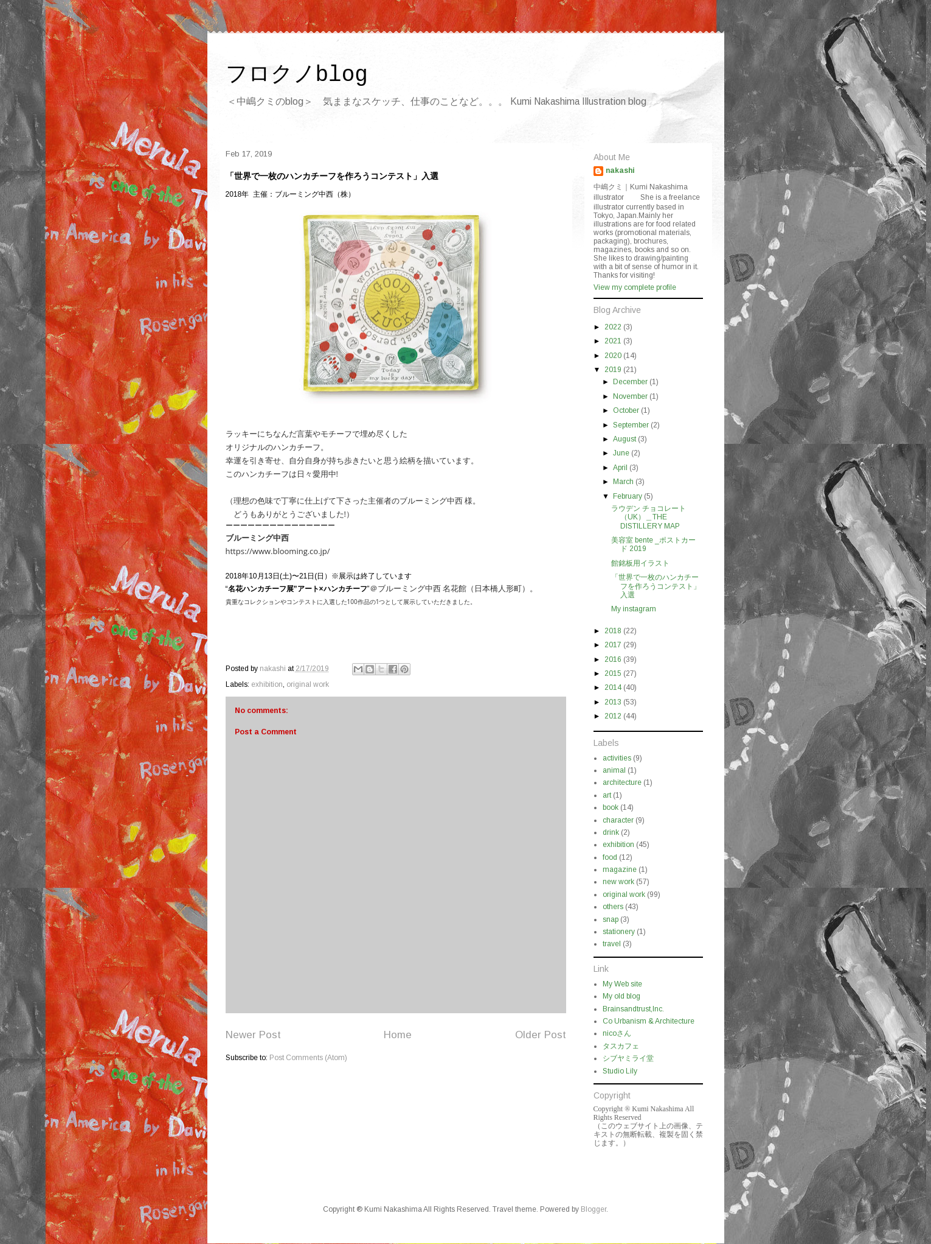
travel (612, 944)
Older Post (540, 1035)
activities (617, 758)
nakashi (620, 170)
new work (618, 881)
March (624, 481)
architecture (622, 782)
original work (307, 684)
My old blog (621, 996)
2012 (613, 716)
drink (611, 832)
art (607, 795)
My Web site (622, 984)
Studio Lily (620, 1071)
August (625, 439)
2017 (613, 645)
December (631, 382)
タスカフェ (621, 1046)
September (632, 425)
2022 (613, 327)
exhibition (267, 684)
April (621, 467)
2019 (613, 369)
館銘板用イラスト (640, 563)
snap (610, 919)
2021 (613, 341)
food (610, 857)
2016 (613, 659)
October (627, 410)
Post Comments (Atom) (308, 1057)
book (610, 807)
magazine (620, 869)
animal (614, 770)
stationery (619, 931)
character (618, 820)
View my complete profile (635, 287)
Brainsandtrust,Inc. (633, 1009)
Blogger (593, 1209)
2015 (613, 673)
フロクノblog (297, 75)
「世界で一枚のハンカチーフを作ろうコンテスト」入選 (656, 586)
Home (398, 1035)
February (628, 496)
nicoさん (617, 1033)
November (631, 396)
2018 (613, 631)
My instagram (633, 609)
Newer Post (253, 1035)
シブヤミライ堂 (628, 1058)
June (622, 453)
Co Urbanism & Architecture (648, 1021)
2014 (613, 687)
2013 (613, 702)
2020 (613, 355)
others (613, 906)
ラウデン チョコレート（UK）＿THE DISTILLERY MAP (648, 517)
